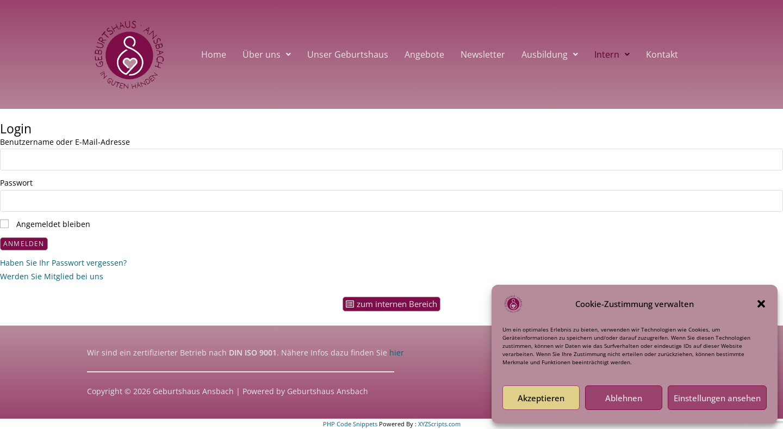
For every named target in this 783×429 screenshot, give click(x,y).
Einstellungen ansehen (717, 398)
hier (395, 352)
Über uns (267, 54)
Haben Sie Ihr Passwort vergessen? (63, 263)
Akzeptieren (541, 398)
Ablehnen (623, 398)
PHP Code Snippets (350, 424)
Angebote (424, 54)
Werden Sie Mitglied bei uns (51, 276)
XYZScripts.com (439, 424)
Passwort (16, 182)
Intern (612, 54)
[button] (761, 303)
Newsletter (483, 54)
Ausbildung (549, 54)
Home (213, 54)
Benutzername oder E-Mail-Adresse (65, 142)
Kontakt (662, 54)
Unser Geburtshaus (347, 54)
